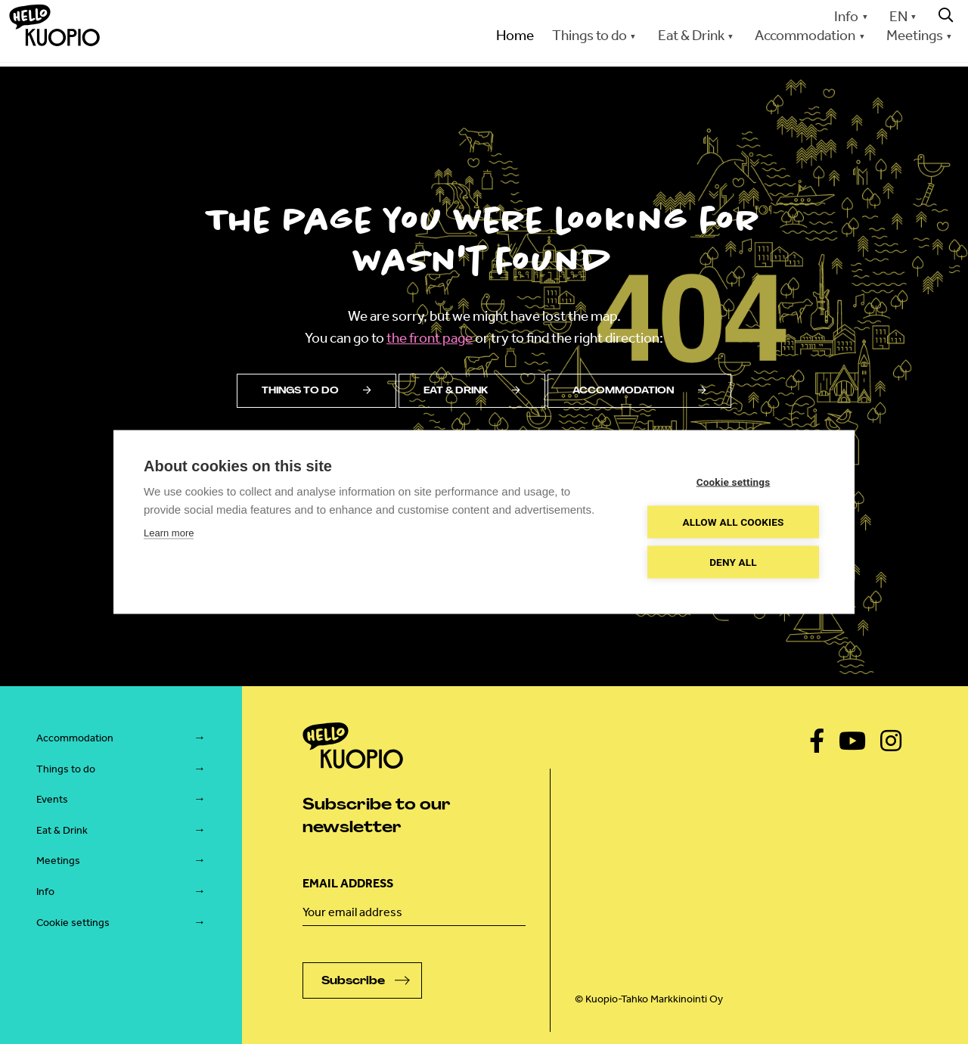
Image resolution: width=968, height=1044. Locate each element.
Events (52, 799)
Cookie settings (73, 922)
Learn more (169, 533)
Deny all (733, 562)
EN (898, 16)
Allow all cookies (732, 522)
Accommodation (805, 35)
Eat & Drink (691, 35)
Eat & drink (472, 390)
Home (515, 35)
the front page (429, 337)
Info (846, 16)
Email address (347, 883)
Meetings (914, 35)
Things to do (589, 35)
